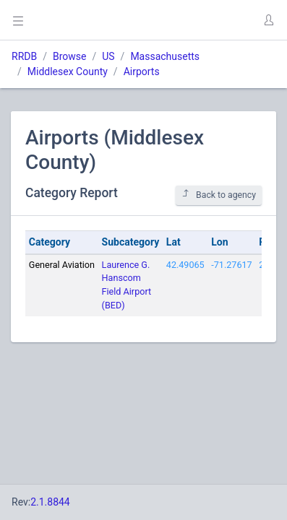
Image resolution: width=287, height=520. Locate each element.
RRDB (24, 56)
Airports (142, 71)
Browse (69, 56)
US (108, 56)
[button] (268, 20)
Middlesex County (67, 71)
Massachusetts (165, 56)
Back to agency (218, 194)
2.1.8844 (50, 502)
